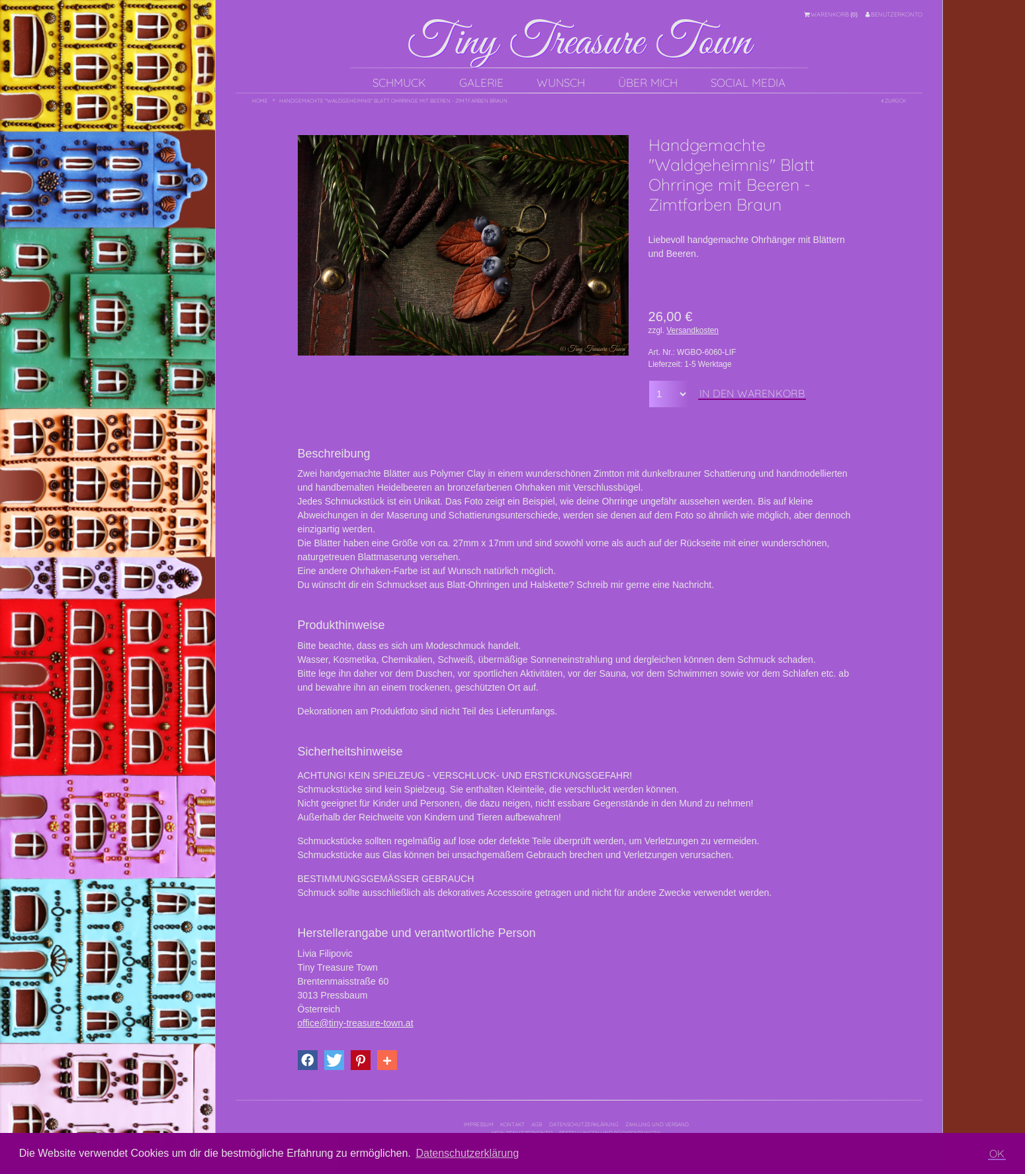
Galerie (481, 82)
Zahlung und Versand (657, 1124)
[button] (308, 1060)
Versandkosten (692, 330)
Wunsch (561, 82)
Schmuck (399, 82)
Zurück (893, 100)
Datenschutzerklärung (584, 1124)
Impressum (479, 1124)
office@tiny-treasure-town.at (356, 1023)
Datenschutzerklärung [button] (467, 1153)
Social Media (748, 82)
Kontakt (512, 1124)
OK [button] (996, 1153)
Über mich (648, 82)
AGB (536, 1124)
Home (260, 100)
